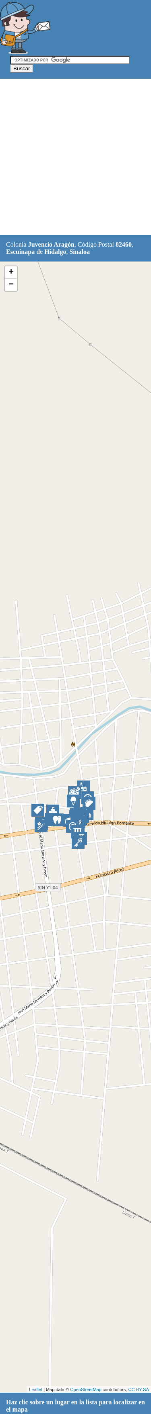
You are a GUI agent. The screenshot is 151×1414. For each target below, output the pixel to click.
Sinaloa (79, 251)
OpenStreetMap (85, 1389)
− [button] (11, 285)
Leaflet (35, 1389)
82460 (124, 244)
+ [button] (11, 272)
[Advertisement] (75, 157)
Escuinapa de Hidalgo (36, 251)
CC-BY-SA (138, 1389)
